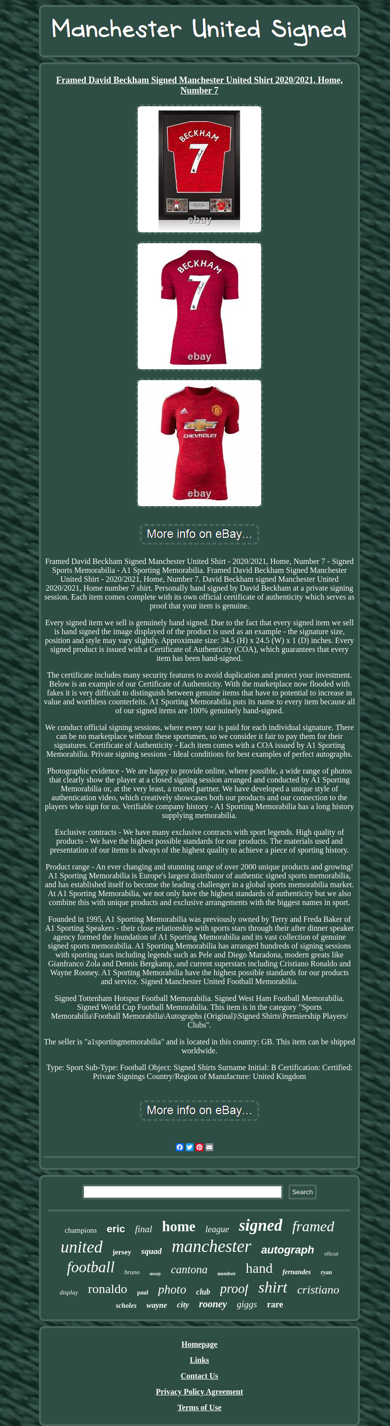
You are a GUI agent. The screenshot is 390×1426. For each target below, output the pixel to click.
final (143, 1229)
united (82, 1247)
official (331, 1253)
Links (199, 1360)
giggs (247, 1304)
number (226, 1273)
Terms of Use (199, 1407)
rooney (213, 1303)
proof (234, 1288)
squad (151, 1251)
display (69, 1292)
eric (116, 1228)
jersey (122, 1252)
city (183, 1304)
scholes (126, 1305)
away (155, 1273)
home (178, 1226)
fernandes (296, 1272)
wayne (157, 1305)
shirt (272, 1287)
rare (275, 1304)
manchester (211, 1246)
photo (172, 1289)
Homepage (200, 1344)
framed (313, 1226)
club (203, 1292)
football (91, 1267)
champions (81, 1230)
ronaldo (107, 1289)
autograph (287, 1250)
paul (143, 1292)
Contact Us (199, 1376)
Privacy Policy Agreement (199, 1391)
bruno (132, 1272)
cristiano (318, 1289)
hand (259, 1268)
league (217, 1229)
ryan (326, 1272)
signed (260, 1225)
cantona (189, 1269)
